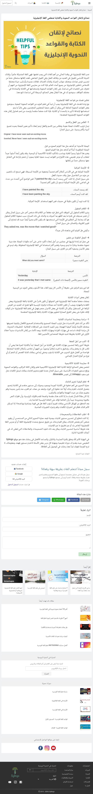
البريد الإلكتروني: (85, 525)
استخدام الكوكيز (68, 782)
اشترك (46, 674)
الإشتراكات (87, 782)
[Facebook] (73, 500)
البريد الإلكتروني (19, 479)
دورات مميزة (46, 683)
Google (19, 474)
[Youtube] (53, 748)
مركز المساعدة (69, 770)
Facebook (18, 469)
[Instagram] (46, 748)
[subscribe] (30, 770)
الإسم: (88, 515)
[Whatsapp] (58, 500)
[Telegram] (43, 500)
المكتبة (88, 778)
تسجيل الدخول (6, 3)
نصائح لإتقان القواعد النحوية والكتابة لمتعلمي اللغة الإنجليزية (68, 10)
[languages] (46, 779)
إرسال (84, 554)
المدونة (90, 10)
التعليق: (88, 534)
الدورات (87, 770)
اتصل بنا (87, 786)
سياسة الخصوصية (67, 774)
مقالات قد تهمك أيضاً (46, 601)
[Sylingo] (75, 3)
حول (71, 786)
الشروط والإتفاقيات (67, 778)
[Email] (85, 500)
